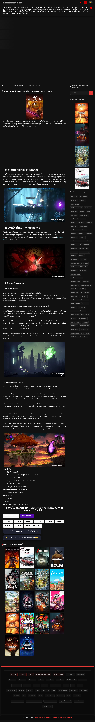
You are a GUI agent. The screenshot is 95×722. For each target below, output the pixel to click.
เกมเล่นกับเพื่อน (84, 329)
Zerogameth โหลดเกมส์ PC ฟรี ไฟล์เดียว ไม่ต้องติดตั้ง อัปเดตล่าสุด (53, 718)
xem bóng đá (48, 707)
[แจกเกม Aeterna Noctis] (34, 376)
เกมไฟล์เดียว (74, 196)
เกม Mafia (82, 288)
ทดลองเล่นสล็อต (37, 685)
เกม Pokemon (83, 270)
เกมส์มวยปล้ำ (84, 263)
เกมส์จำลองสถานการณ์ (76, 207)
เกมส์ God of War (83, 300)
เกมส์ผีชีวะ (81, 255)
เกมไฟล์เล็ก (81, 222)
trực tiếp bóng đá (34, 707)
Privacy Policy (65, 674)
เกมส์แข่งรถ (86, 244)
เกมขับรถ (73, 233)
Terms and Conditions (48, 674)
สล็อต (65, 691)
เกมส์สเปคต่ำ (88, 207)
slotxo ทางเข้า (13, 685)
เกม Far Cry (74, 270)
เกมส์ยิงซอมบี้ (83, 229)
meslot (58, 680)
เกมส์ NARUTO (81, 311)
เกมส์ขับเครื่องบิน (85, 314)
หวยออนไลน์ (49, 685)
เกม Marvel (74, 248)
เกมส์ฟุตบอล (74, 237)
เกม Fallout (85, 303)
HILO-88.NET (78, 674)
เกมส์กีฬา (73, 222)
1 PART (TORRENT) (33, 526)
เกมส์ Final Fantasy (84, 252)
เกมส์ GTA (83, 259)
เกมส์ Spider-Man (82, 266)
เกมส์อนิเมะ (81, 233)
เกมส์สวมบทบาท (75, 204)
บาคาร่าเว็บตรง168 (81, 685)
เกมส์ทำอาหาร (83, 296)
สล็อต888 (57, 691)
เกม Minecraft (82, 307)
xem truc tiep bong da (62, 701)
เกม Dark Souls (75, 333)
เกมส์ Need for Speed (76, 277)
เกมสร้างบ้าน (86, 281)
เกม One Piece (74, 292)
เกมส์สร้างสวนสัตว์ (75, 303)
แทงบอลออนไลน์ (36, 691)
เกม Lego (73, 266)
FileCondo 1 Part (11, 515)
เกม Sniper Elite (82, 318)
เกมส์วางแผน (74, 211)
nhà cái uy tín (61, 707)
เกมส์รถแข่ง (89, 222)
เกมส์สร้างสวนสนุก (84, 325)
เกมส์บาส (73, 336)
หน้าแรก (4, 85)
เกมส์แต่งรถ (74, 300)
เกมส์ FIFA (73, 255)
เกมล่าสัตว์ (85, 322)
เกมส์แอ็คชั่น (74, 200)
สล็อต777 (69, 685)
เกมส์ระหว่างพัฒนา (82, 336)
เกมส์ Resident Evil (76, 244)
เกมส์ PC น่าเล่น (12, 85)
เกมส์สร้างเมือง (83, 226)
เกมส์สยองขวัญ (74, 218)
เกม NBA (73, 311)
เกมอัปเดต (73, 318)
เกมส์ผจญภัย (82, 200)
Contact (26, 674)
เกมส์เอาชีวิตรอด (84, 215)
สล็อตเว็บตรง (14, 680)
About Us (16, 674)
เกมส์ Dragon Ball (75, 274)
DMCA (35, 674)
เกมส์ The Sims (75, 285)
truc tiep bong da (44, 701)
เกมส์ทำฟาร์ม (74, 229)
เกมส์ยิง (88, 211)
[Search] (85, 2)
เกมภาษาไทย (74, 215)
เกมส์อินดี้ (82, 211)
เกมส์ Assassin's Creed (77, 241)
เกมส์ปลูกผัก (89, 233)
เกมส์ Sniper (74, 325)
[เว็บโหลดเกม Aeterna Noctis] (34, 222)
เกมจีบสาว (82, 237)
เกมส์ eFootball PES (86, 285)
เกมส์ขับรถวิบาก (75, 314)
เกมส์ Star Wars (75, 263)
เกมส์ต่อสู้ (83, 218)
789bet (10, 691)
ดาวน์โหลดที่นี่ (27, 515)
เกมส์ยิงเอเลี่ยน (74, 259)
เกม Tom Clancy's (75, 322)
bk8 (18, 691)
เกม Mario (73, 307)
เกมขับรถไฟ (74, 252)
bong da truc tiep (80, 701)
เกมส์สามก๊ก (88, 241)
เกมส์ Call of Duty (83, 248)
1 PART (8, 521)
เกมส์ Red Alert (85, 333)
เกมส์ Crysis (74, 296)
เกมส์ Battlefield (85, 292)
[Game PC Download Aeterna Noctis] (34, 466)
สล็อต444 (59, 685)
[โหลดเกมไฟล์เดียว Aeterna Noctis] (34, 277)
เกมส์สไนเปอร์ (74, 329)
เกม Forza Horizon (75, 281)
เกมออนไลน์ (74, 288)
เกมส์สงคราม (74, 226)
